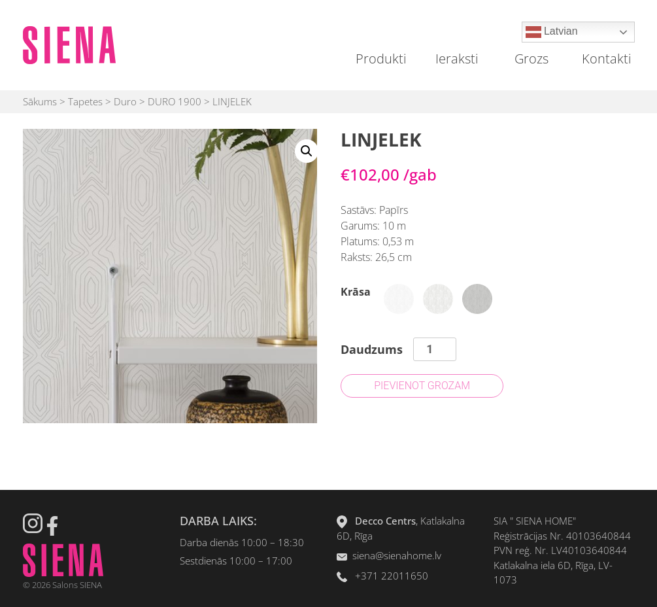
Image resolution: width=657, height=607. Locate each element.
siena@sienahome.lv (396, 555)
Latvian (552, 32)
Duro (125, 101)
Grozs (531, 58)
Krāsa (356, 292)
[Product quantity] (434, 349)
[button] (306, 151)
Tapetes (85, 101)
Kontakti (607, 58)
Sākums (40, 101)
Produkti (381, 58)
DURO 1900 (174, 101)
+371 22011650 (391, 575)
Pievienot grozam (422, 385)
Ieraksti (457, 58)
